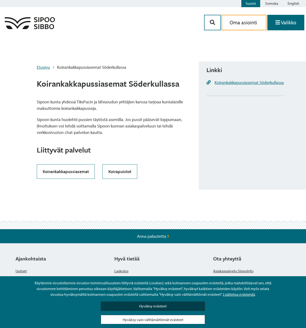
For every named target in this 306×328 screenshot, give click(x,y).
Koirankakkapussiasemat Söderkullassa (249, 82)
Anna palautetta (153, 236)
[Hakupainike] (212, 22)
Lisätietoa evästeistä (239, 294)
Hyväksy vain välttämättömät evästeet (153, 319)
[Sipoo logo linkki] (30, 27)
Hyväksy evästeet (153, 306)
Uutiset (21, 271)
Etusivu (43, 67)
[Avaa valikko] (285, 22)
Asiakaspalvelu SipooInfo (233, 271)
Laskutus (121, 271)
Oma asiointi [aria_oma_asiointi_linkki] (244, 22)
